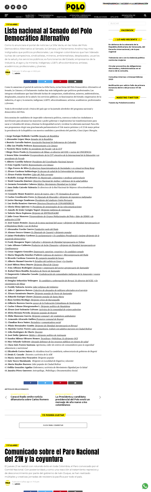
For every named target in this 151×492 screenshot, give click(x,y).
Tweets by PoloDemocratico (122, 103)
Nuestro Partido (29, 16)
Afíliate (114, 17)
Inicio (18, 17)
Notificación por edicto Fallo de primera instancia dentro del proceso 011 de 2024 (127, 87)
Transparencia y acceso (45, 16)
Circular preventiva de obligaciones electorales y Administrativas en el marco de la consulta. (125, 68)
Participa (61, 17)
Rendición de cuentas (128, 16)
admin (17, 73)
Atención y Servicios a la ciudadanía (80, 16)
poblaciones (100, 17)
